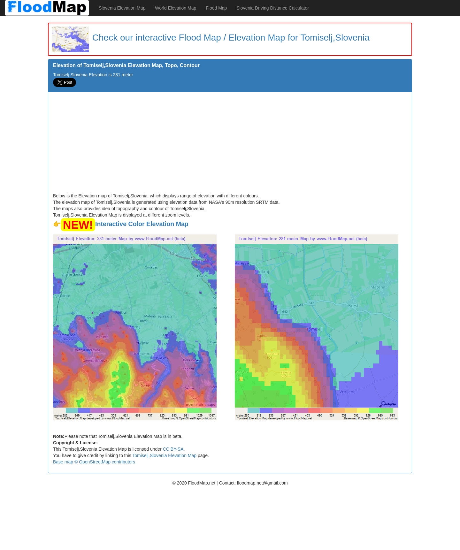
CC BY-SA (173, 449)
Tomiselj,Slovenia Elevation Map (164, 455)
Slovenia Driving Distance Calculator (272, 8)
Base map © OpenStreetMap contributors (94, 461)
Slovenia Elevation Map (122, 8)
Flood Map (216, 8)
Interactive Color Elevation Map (141, 223)
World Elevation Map (175, 8)
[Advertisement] (230, 144)
